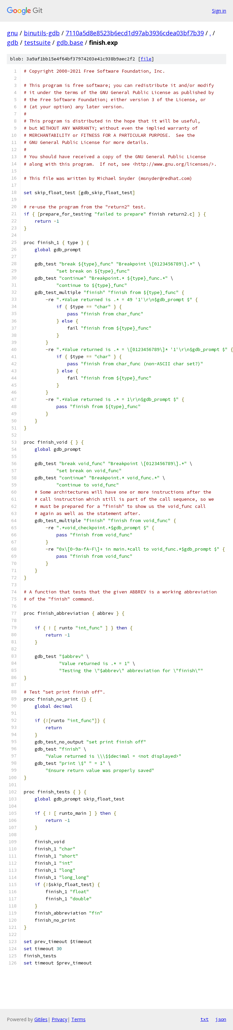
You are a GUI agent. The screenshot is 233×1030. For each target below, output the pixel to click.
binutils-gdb (42, 33)
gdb (12, 42)
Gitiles (41, 1019)
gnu (12, 33)
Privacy (59, 1019)
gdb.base (69, 42)
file (146, 59)
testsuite (37, 42)
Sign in (219, 10)
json (220, 1019)
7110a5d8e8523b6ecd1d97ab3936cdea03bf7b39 (135, 33)
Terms (78, 1019)
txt (204, 1019)
